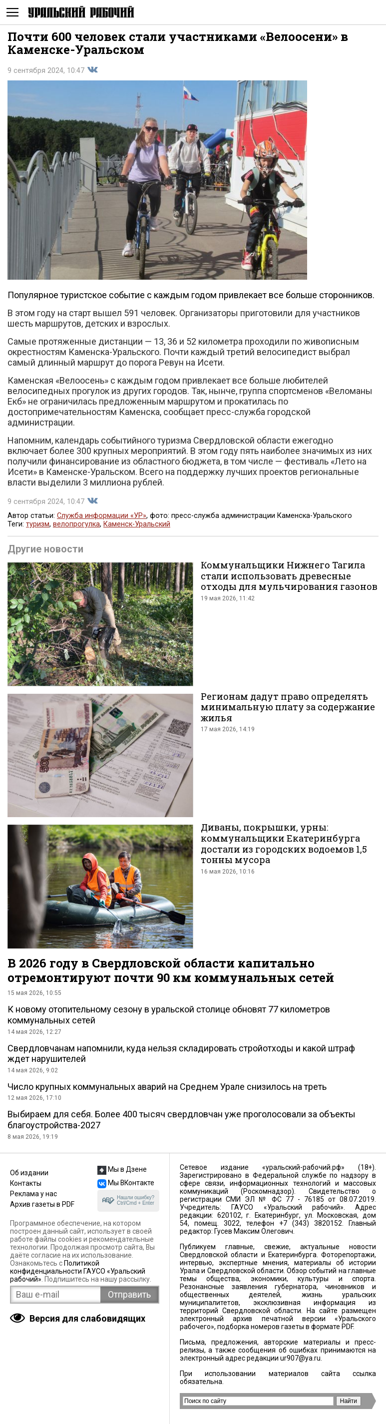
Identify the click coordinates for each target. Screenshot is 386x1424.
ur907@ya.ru (300, 1358)
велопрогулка (76, 524)
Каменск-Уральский (136, 524)
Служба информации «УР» (101, 515)
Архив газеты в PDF (42, 1204)
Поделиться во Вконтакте (92, 70)
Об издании (29, 1173)
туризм (37, 524)
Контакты (25, 1183)
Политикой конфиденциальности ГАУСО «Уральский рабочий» (77, 1271)
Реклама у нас (33, 1194)
